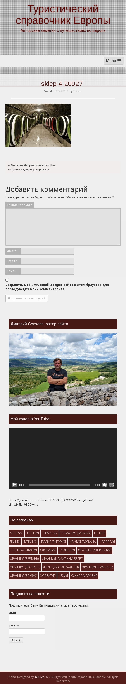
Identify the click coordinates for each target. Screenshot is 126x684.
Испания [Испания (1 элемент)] (30, 542)
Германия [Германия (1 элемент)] (49, 533)
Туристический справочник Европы (63, 14)
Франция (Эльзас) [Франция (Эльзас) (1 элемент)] (23, 575)
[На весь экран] (111, 485)
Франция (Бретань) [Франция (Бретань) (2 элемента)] (24, 559)
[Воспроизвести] (14, 485)
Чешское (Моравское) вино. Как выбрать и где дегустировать (31, 167)
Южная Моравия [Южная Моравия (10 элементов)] (84, 575)
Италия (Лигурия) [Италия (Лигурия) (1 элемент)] (53, 542)
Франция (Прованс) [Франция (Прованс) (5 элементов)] (25, 567)
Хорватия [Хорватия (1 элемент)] (47, 575)
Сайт (11, 271)
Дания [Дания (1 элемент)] (15, 542)
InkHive (39, 677)
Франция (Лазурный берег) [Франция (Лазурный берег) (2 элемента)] (62, 559)
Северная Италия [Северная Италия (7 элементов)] (23, 550)
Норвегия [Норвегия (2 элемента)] (107, 542)
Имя (11, 251)
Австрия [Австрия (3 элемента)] (16, 533)
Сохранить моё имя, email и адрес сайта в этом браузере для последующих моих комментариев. (57, 287)
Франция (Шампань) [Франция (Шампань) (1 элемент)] (97, 567)
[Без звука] (104, 485)
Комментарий (20, 205)
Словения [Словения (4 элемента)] (67, 550)
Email (12, 261)
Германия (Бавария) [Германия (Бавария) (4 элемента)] (75, 533)
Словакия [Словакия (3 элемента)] (48, 550)
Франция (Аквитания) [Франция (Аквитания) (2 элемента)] (94, 550)
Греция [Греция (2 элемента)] (99, 533)
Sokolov (77, 91)
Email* (27, 629)
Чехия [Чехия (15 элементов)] (63, 575)
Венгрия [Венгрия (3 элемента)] (32, 533)
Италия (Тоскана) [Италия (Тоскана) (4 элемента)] (82, 542)
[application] (63, 458)
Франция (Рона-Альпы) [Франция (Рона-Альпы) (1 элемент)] (61, 567)
